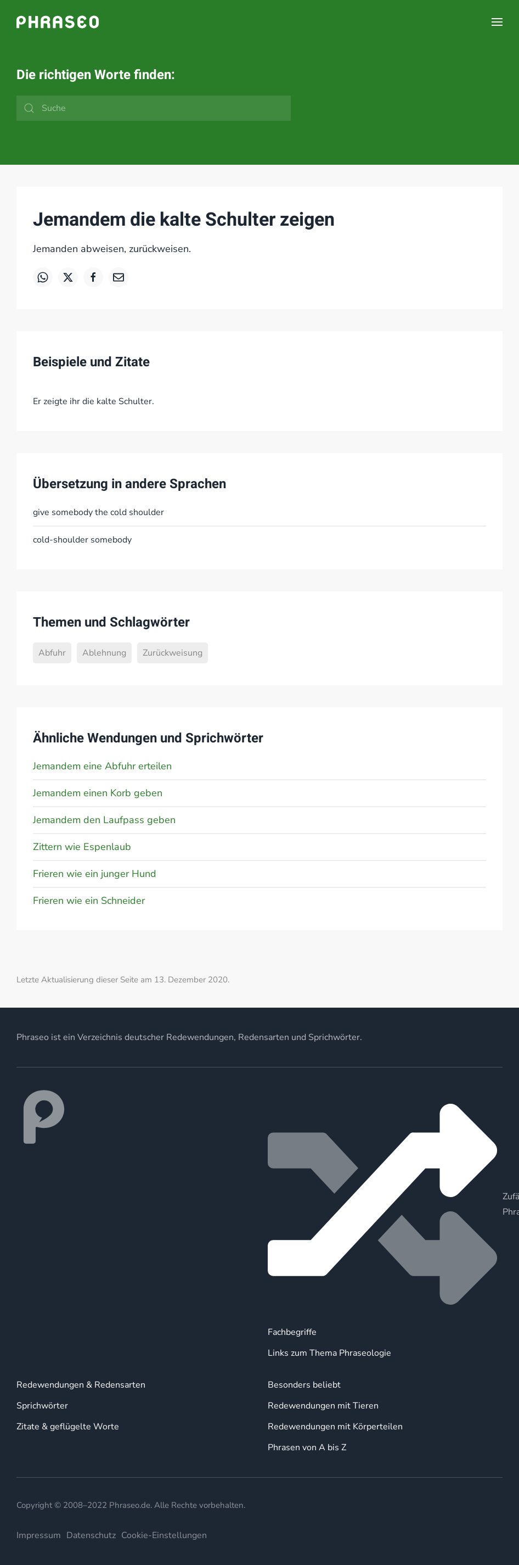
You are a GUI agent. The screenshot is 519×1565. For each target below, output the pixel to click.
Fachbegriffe (292, 1332)
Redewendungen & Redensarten (80, 1385)
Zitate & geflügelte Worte (67, 1427)
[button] (497, 22)
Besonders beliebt (304, 1385)
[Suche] (153, 108)
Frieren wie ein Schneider (89, 900)
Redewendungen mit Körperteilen (335, 1427)
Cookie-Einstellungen (164, 1535)
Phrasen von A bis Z (307, 1447)
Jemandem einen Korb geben (97, 793)
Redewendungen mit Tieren (323, 1406)
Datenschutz (91, 1535)
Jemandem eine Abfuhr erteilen (102, 766)
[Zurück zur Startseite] (57, 22)
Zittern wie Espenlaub (82, 846)
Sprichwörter (42, 1406)
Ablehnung (104, 653)
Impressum (38, 1535)
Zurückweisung (172, 653)
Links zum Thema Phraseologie (329, 1353)
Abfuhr (52, 653)
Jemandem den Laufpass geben (104, 819)
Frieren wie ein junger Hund (94, 873)
